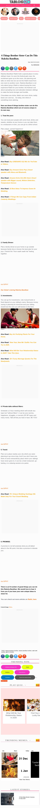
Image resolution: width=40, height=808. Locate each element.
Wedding (4, 18)
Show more (4, 681)
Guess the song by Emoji (25, 677)
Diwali (27, 667)
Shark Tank (13, 18)
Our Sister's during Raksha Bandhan (14, 290)
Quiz (17, 5)
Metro (10, 607)
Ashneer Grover (30, 18)
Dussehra (7, 677)
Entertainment (27, 5)
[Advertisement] (20, 38)
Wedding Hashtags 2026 (11, 667)
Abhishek (36, 65)
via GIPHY (4, 284)
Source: (3, 156)
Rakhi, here (32, 599)
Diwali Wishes (22, 672)
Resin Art (9, 5)
